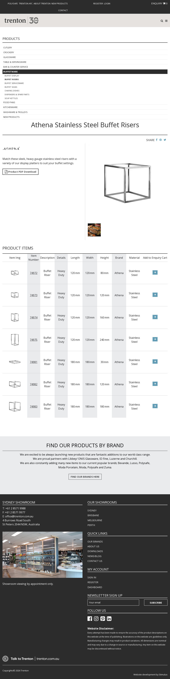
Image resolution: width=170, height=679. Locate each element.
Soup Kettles (11, 98)
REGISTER (92, 582)
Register (98, 3)
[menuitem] (12, 3)
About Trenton (42, 3)
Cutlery (7, 47)
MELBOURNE (94, 520)
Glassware (9, 57)
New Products (59, 3)
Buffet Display (12, 75)
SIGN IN (91, 577)
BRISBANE (93, 515)
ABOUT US (93, 546)
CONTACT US (94, 561)
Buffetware (10, 71)
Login (107, 3)
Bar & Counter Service (15, 66)
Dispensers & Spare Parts (17, 94)
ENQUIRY (159, 3)
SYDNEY (91, 510)
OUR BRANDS (95, 541)
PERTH (91, 525)
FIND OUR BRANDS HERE (85, 476)
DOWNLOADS (95, 551)
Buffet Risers (12, 79)
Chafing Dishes (12, 90)
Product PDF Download (20, 171)
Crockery (8, 52)
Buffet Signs (11, 87)
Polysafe (13, 3)
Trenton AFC (26, 3)
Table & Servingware (14, 61)
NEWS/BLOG (94, 556)
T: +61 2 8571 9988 (14, 508)
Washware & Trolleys (15, 112)
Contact (63, 10)
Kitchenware (10, 107)
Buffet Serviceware (14, 83)
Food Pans (9, 102)
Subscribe (156, 602)
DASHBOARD (94, 587)
